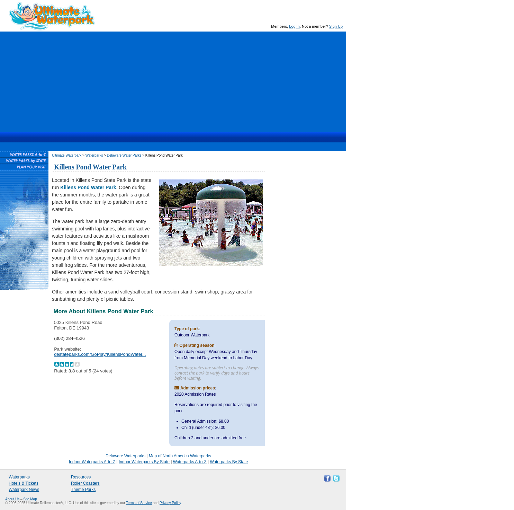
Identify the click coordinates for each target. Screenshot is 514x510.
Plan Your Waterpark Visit (24, 166)
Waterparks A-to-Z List (24, 154)
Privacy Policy (170, 503)
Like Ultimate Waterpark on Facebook (326, 478)
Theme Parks (83, 489)
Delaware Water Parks (124, 155)
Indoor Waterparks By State (144, 461)
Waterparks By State (229, 461)
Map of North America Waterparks (180, 456)
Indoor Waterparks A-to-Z (92, 461)
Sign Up (336, 26)
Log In (294, 26)
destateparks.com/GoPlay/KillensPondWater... (100, 354)
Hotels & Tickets (23, 483)
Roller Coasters (85, 483)
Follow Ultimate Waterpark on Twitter (335, 478)
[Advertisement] (173, 80)
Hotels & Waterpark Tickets (176, 137)
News (203, 137)
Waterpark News (24, 489)
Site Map (30, 499)
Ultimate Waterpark (52, 16)
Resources (228, 137)
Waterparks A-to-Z (190, 461)
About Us (12, 499)
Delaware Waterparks (125, 456)
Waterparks (143, 137)
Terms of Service (139, 503)
